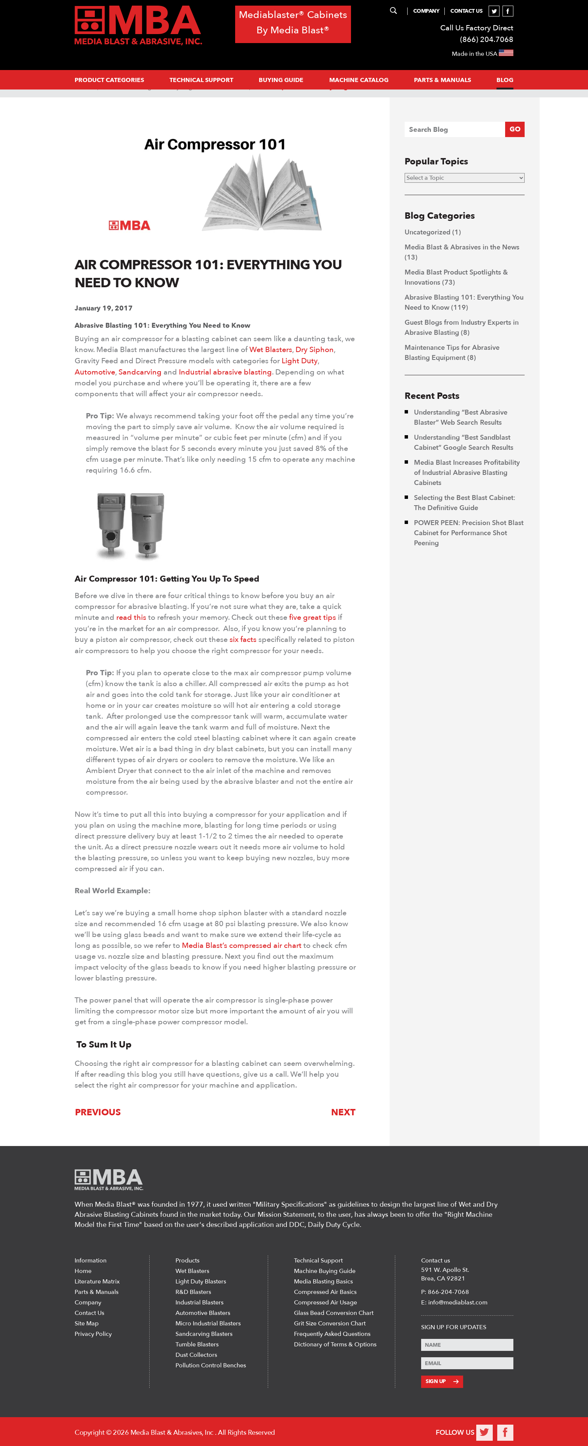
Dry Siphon (315, 350)
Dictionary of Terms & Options (335, 1343)
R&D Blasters (193, 1290)
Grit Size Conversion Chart (330, 1322)
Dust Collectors (196, 1353)
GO (515, 129)
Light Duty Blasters (201, 1280)
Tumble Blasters (197, 1343)
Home (83, 1269)
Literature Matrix (97, 1280)
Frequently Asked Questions (332, 1332)
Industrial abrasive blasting (225, 371)
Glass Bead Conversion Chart (334, 1311)
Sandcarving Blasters (204, 1332)
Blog (504, 80)
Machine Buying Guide (325, 1269)
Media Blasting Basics (323, 1280)
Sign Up (442, 1379)
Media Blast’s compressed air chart (242, 944)
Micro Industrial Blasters (208, 1322)
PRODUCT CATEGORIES (109, 80)
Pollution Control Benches (211, 1364)
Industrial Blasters (200, 1301)
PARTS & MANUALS (442, 80)
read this (131, 617)
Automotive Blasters (203, 1311)
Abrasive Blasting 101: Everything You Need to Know (162, 325)
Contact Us (466, 11)
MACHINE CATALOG (358, 80)
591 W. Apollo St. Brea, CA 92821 (445, 1272)
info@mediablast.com (458, 1301)
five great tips (312, 617)
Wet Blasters (270, 350)
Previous (97, 1111)
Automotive (95, 371)
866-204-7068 (448, 1290)
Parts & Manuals (96, 1290)
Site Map (87, 1322)
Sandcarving (140, 371)
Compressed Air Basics (325, 1290)
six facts (243, 638)
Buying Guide (281, 80)
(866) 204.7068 (486, 39)
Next (344, 1111)
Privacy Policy (93, 1332)
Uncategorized (427, 232)
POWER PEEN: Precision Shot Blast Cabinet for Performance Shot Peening (469, 533)
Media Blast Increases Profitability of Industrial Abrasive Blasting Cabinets (467, 473)
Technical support (201, 80)
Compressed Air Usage (325, 1301)
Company (426, 11)
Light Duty (299, 360)
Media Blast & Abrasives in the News (462, 247)
